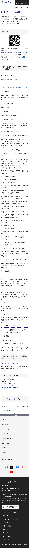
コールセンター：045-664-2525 (11, 519)
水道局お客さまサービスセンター (10, 363)
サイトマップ (6, 532)
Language (5, 529)
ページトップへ (14, 415)
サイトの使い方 (7, 539)
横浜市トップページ (11, 410)
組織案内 (5, 515)
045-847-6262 (8, 366)
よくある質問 (6, 522)
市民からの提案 (7, 526)
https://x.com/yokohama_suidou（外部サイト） (14, 52)
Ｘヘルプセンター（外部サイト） (16, 57)
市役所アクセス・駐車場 (9, 512)
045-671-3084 (9, 381)
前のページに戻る (6, 406)
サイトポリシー (7, 536)
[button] (17, 2)
